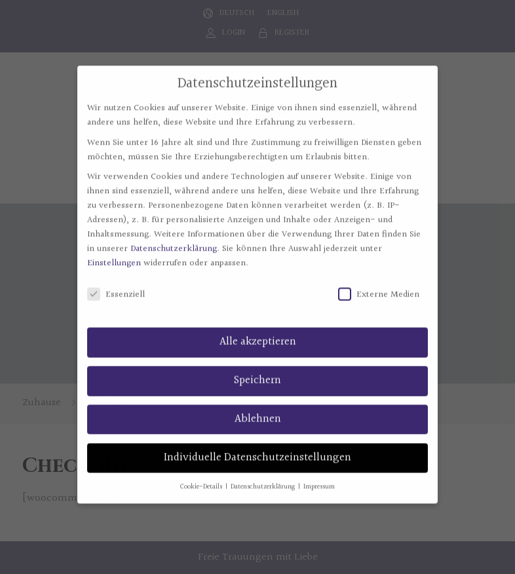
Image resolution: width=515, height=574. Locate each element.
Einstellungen (114, 255)
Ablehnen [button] (258, 410)
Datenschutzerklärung (173, 241)
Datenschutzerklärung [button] (264, 478)
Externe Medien (378, 286)
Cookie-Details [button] (202, 478)
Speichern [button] (257, 372)
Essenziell (116, 286)
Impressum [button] (319, 478)
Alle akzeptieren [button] (257, 334)
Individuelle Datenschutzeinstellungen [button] (257, 449)
